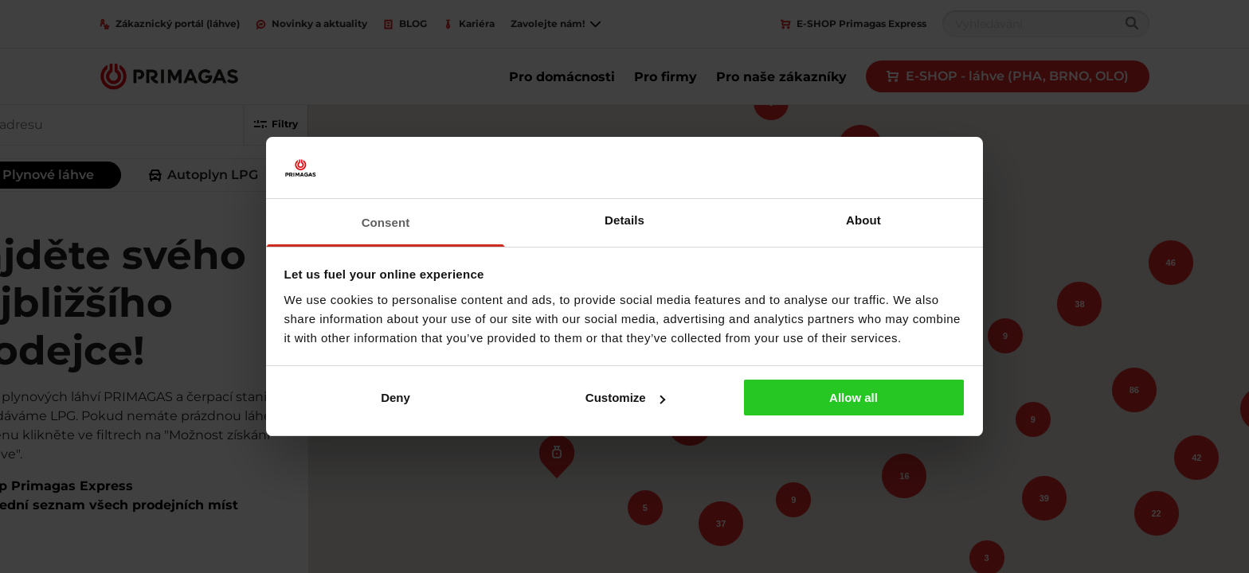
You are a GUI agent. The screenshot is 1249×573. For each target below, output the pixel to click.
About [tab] (863, 220)
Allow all (853, 397)
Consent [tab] (386, 222)
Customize (625, 397)
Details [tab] (624, 220)
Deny (395, 397)
